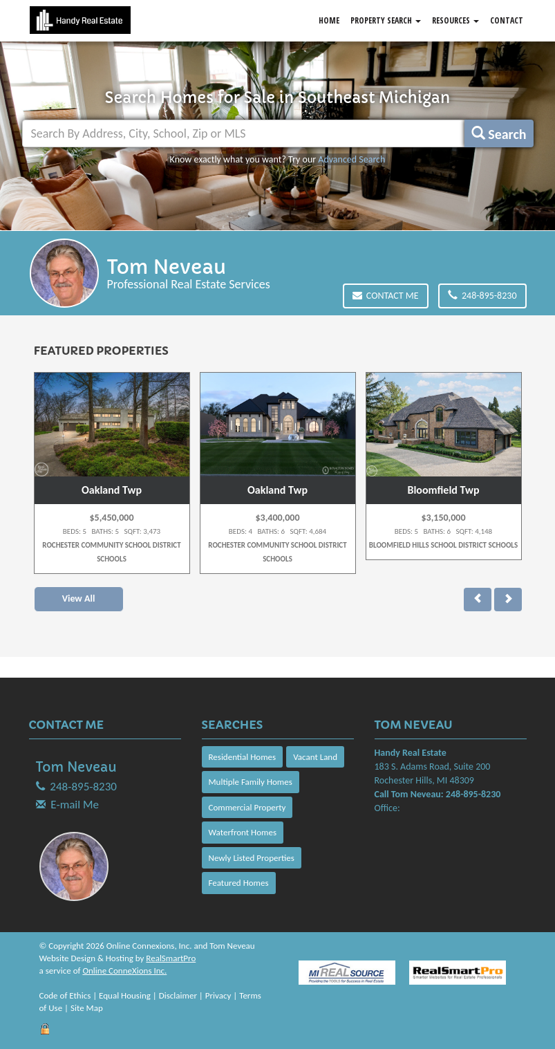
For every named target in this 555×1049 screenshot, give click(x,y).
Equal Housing (125, 995)
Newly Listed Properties (251, 858)
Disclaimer (178, 995)
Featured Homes (239, 883)
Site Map (86, 1008)
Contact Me (385, 295)
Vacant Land (315, 757)
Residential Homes (242, 757)
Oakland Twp (112, 489)
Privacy (218, 995)
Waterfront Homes (242, 832)
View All (78, 598)
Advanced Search (351, 159)
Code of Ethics (65, 995)
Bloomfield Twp (443, 489)
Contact (506, 20)
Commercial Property (247, 807)
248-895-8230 (482, 295)
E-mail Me (74, 804)
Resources (455, 20)
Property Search (385, 20)
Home (329, 20)
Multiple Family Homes (250, 782)
